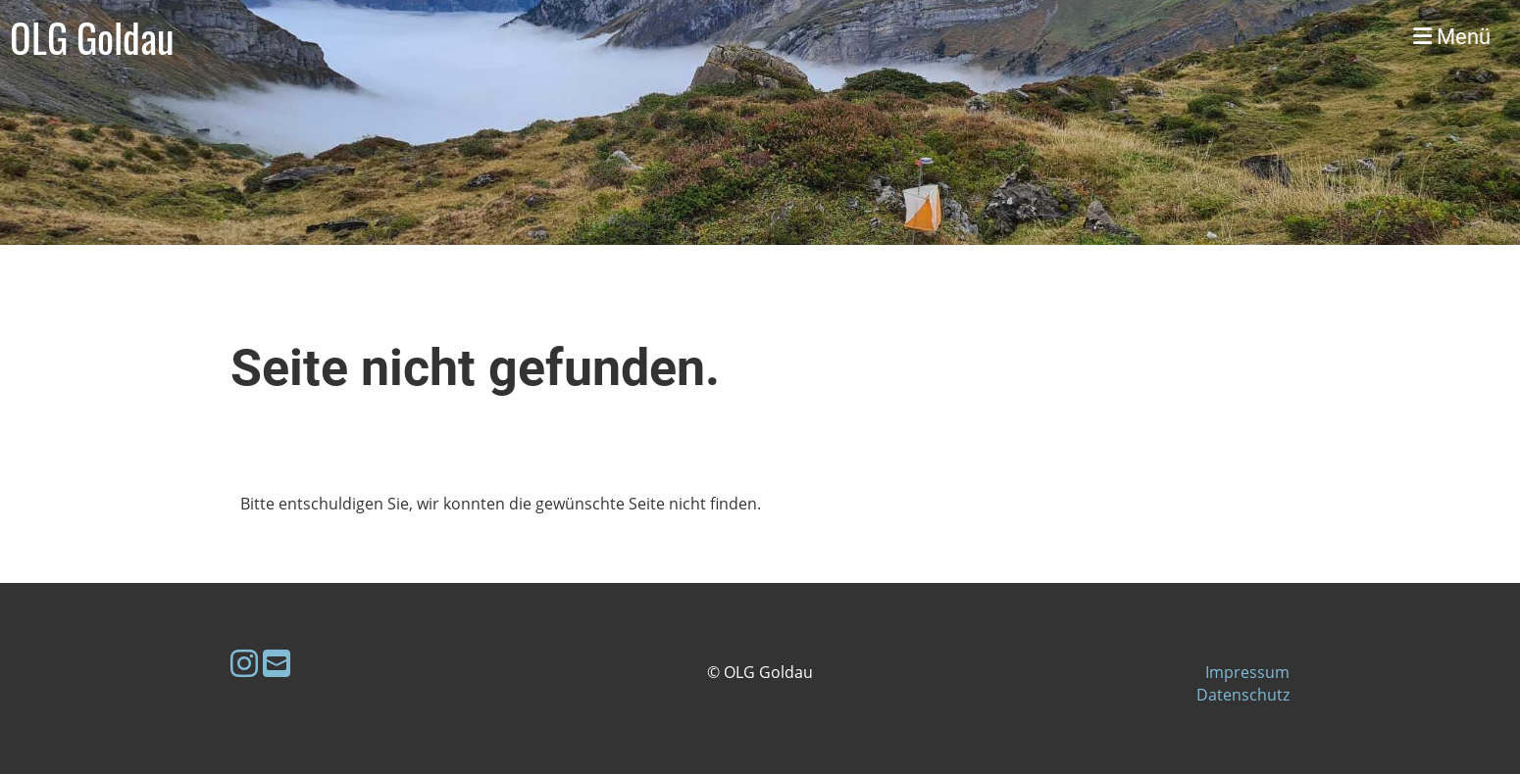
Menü (1452, 36)
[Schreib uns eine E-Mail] (276, 663)
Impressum (1247, 672)
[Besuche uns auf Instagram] (244, 663)
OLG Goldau (92, 37)
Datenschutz (1243, 694)
